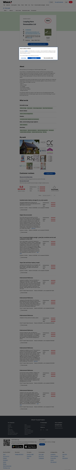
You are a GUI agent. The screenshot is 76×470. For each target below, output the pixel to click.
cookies (26, 50)
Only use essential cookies (48, 58)
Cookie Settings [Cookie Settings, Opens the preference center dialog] (23, 58)
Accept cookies (34, 58)
